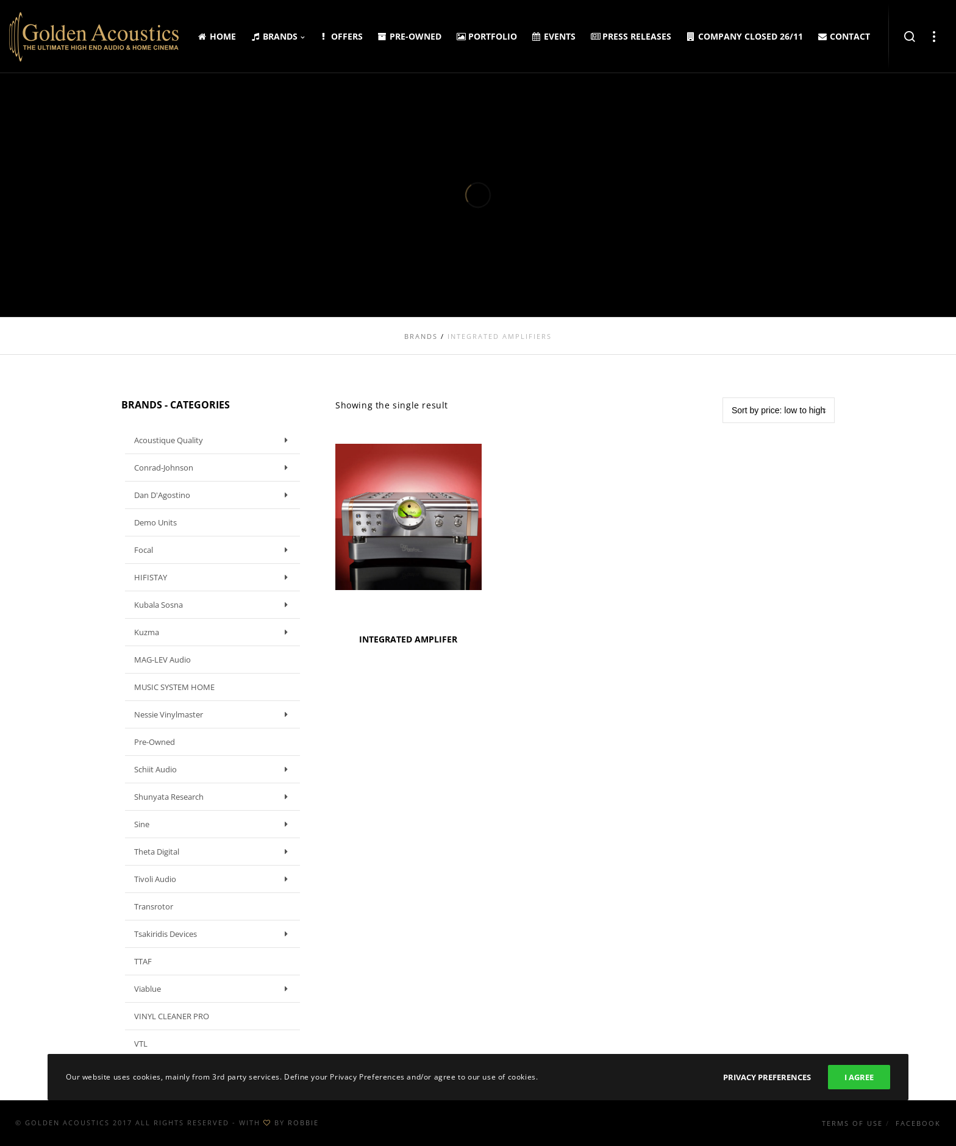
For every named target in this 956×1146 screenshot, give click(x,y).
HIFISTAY (214, 577)
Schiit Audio (214, 769)
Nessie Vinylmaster (214, 714)
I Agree (859, 1077)
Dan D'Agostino (214, 495)
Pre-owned (154, 741)
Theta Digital (214, 851)
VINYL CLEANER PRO (171, 1016)
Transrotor (153, 906)
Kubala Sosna (214, 604)
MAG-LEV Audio (162, 659)
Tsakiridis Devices (214, 934)
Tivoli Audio (214, 879)
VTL (141, 1043)
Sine (214, 824)
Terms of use (852, 1123)
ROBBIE (303, 1122)
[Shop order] (778, 410)
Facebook (918, 1123)
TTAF (143, 961)
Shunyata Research (214, 796)
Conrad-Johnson (214, 467)
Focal (214, 550)
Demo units (155, 522)
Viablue (214, 988)
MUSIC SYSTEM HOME (174, 687)
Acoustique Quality (214, 440)
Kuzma (214, 632)
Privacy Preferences (767, 1077)
